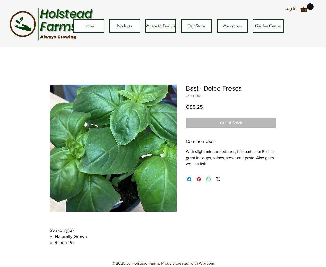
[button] (307, 7)
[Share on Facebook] (189, 179)
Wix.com (206, 263)
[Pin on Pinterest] (199, 179)
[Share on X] (218, 179)
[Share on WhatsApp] (209, 179)
